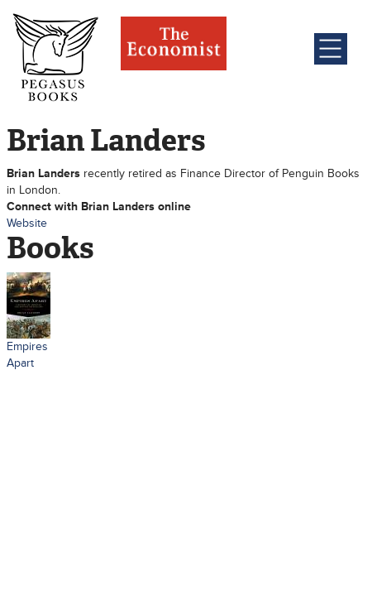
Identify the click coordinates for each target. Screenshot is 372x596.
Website (27, 223)
